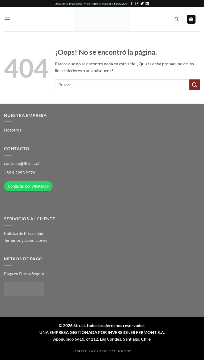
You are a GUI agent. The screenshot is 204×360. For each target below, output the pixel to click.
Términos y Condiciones (25, 240)
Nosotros (12, 129)
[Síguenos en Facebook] (131, 4)
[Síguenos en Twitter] (142, 4)
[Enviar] (194, 84)
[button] (7, 19)
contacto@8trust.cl (21, 163)
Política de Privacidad (23, 233)
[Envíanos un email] (147, 4)
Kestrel (80, 351)
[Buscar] (176, 19)
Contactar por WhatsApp (28, 186)
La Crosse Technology (110, 351)
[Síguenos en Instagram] (136, 4)
